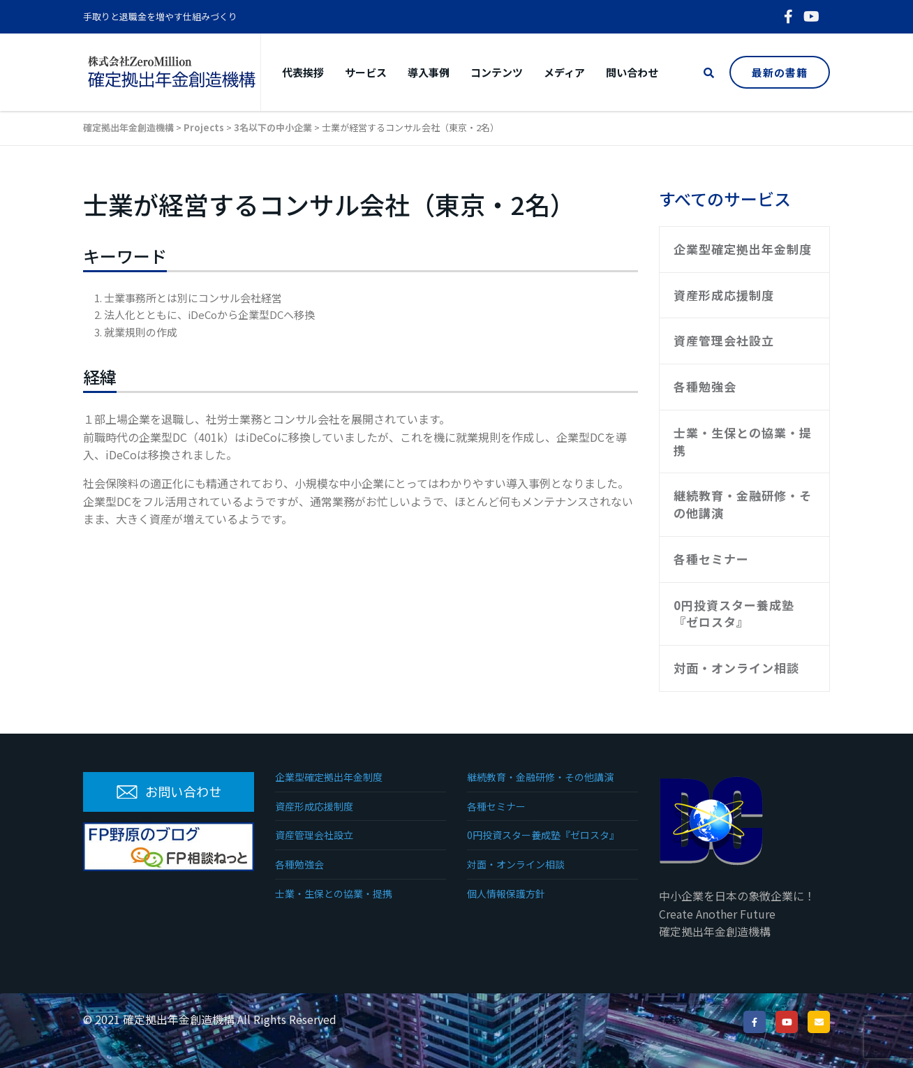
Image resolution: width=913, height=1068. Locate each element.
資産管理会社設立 (724, 340)
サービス (366, 72)
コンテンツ (496, 72)
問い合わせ (632, 72)
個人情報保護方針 (506, 893)
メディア (564, 72)
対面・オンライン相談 (736, 667)
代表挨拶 (303, 72)
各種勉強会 (705, 386)
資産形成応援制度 (724, 295)
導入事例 (429, 72)
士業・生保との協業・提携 (743, 441)
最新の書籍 (780, 72)
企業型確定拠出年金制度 (743, 249)
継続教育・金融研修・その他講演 (743, 504)
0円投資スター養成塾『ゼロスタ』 (734, 613)
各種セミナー (711, 559)
